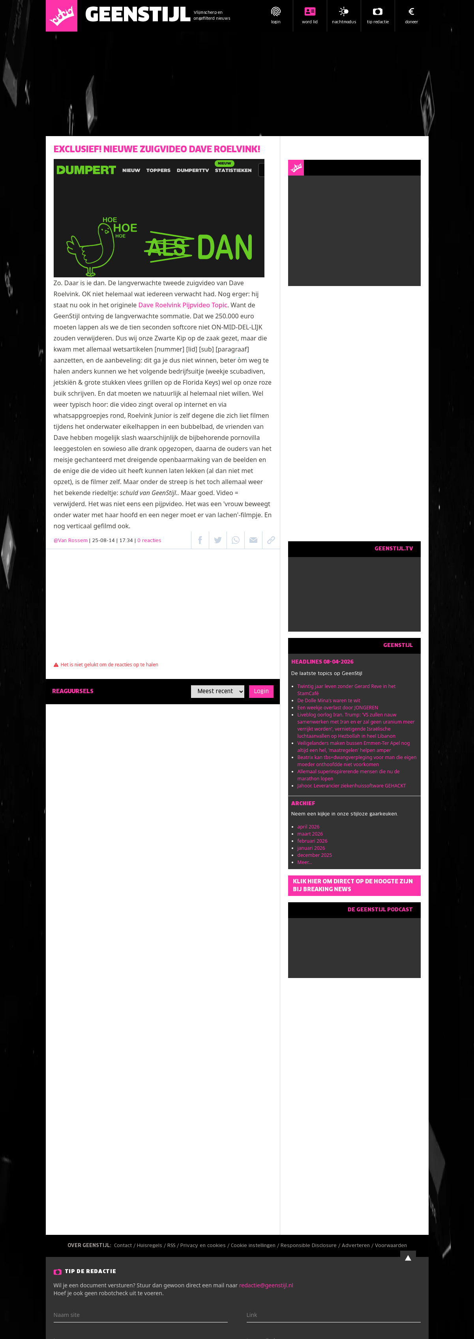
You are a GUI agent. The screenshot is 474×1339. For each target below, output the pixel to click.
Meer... (305, 862)
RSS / (173, 1246)
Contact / (125, 1246)
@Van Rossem (71, 541)
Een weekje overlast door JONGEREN (338, 707)
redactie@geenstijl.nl (266, 1285)
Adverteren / (358, 1246)
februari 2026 (313, 841)
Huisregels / (152, 1246)
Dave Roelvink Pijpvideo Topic (182, 305)
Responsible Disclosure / (311, 1246)
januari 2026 (311, 848)
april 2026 (309, 826)
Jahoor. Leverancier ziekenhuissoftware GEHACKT (352, 785)
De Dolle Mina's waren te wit (329, 700)
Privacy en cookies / (205, 1246)
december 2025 (315, 855)
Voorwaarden (391, 1246)
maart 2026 (310, 833)
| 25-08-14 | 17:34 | (125, 541)
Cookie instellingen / (256, 1246)
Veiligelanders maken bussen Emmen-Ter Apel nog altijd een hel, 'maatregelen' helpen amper (354, 747)
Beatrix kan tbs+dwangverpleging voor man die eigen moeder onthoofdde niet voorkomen (357, 761)
